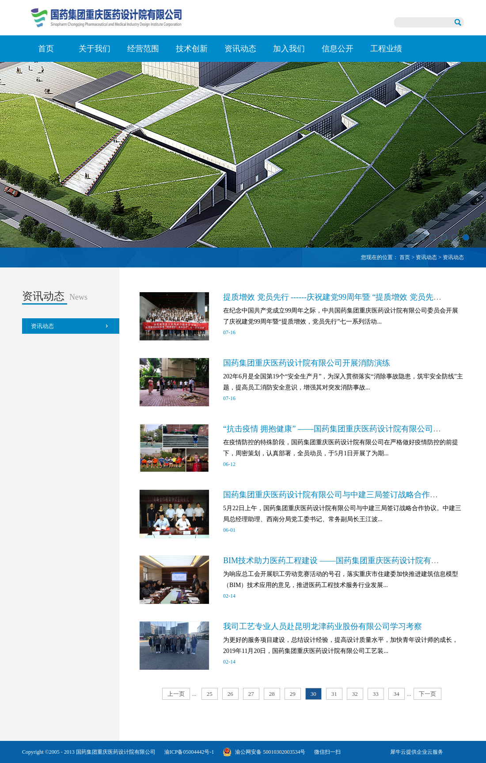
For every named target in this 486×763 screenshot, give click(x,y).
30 (313, 694)
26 (230, 694)
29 (293, 694)
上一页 (176, 694)
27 (251, 694)
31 (334, 694)
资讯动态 (426, 257)
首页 (46, 48)
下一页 (427, 694)
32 (355, 694)
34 (396, 694)
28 (272, 694)
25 (210, 694)
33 (376, 694)
